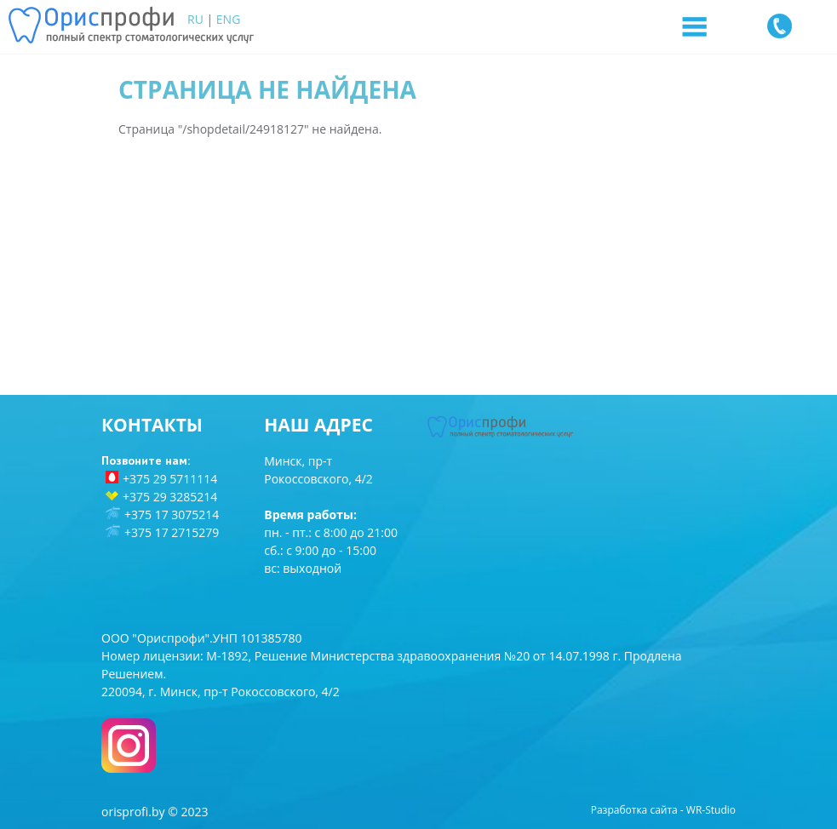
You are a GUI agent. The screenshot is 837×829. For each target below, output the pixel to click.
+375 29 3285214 (170, 497)
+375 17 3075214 (171, 514)
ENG (228, 19)
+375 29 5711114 (170, 479)
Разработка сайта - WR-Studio (663, 810)
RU (195, 19)
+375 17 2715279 (171, 532)
